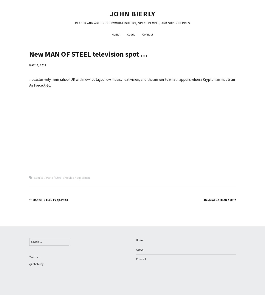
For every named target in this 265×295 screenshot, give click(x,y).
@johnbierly (36, 264)
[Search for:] (49, 242)
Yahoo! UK (67, 79)
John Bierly (132, 13)
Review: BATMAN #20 (218, 200)
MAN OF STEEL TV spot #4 (50, 200)
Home (115, 34)
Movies (69, 178)
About (131, 34)
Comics (38, 178)
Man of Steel (54, 178)
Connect (147, 34)
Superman (83, 178)
